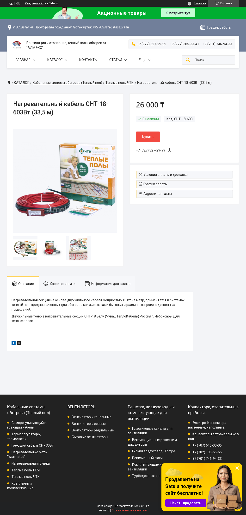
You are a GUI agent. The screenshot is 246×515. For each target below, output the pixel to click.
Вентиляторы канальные (91, 417)
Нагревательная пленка (31, 463)
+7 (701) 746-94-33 (207, 459)
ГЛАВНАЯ (23, 60)
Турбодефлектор (146, 476)
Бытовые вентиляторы (90, 437)
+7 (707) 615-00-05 (207, 445)
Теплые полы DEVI (26, 470)
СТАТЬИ (115, 60)
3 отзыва (200, 3)
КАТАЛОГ (54, 60)
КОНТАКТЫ (88, 60)
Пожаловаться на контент (129, 510)
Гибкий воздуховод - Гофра (153, 451)
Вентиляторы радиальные (93, 430)
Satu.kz (144, 506)
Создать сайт (34, 3)
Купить (148, 137)
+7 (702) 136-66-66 (207, 452)
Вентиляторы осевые (89, 424)
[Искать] (187, 60)
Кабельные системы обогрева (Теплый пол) (67, 83)
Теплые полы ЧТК (119, 83)
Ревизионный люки (147, 458)
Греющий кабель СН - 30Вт (33, 445)
